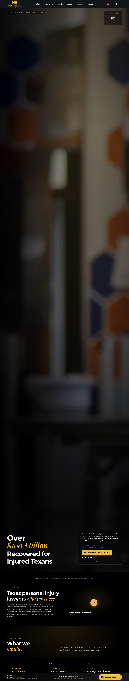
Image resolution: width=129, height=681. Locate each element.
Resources (70, 4)
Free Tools (81, 4)
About (39, 4)
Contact (90, 4)
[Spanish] (119, 4)
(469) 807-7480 (88, 557)
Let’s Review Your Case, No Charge (97, 553)
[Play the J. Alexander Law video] (94, 602)
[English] (110, 4)
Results (60, 4)
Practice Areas (50, 4)
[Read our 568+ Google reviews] (22, 677)
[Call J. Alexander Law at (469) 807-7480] (110, 677)
